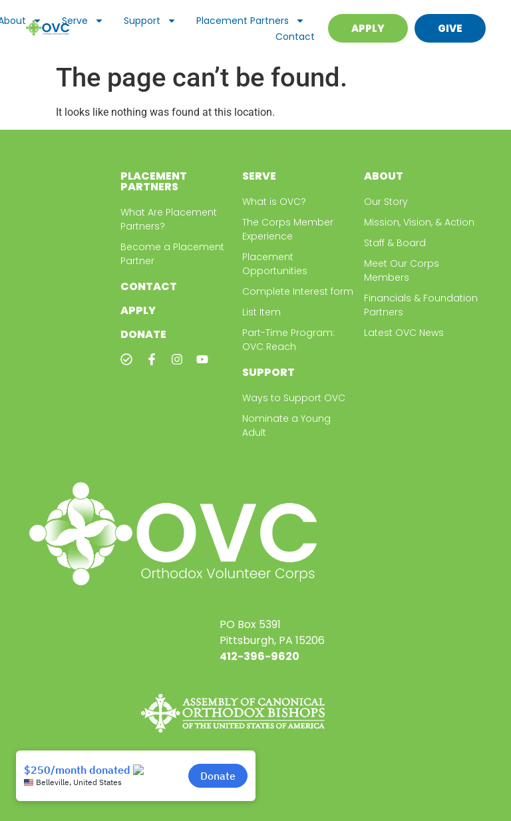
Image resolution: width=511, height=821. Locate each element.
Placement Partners (250, 21)
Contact (295, 36)
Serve (83, 21)
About (383, 176)
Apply (138, 310)
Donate (143, 334)
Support (150, 21)
